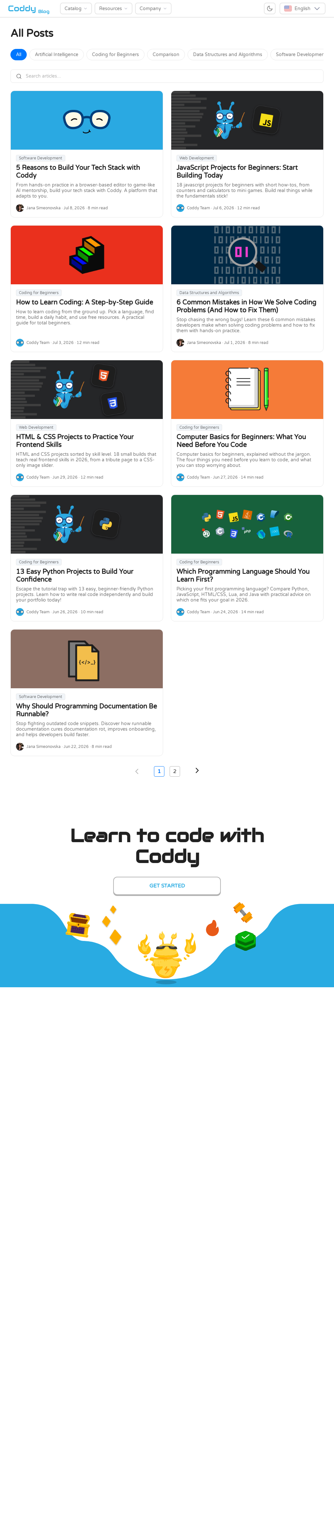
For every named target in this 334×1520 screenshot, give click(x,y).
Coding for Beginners (115, 54)
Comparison (166, 54)
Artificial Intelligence (56, 54)
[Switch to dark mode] (270, 8)
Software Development (301, 54)
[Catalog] (76, 8)
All (18, 54)
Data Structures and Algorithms (227, 54)
